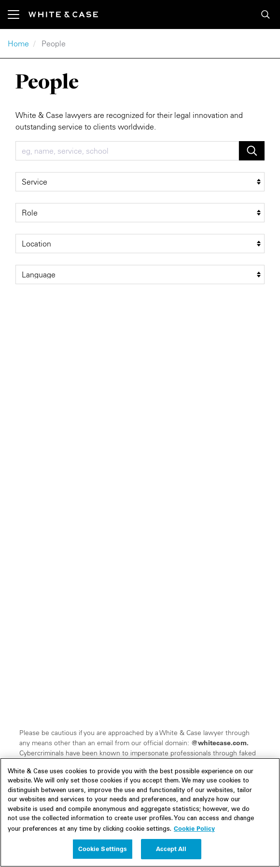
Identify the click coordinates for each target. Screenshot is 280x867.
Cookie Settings (102, 854)
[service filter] (140, 181)
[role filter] (140, 212)
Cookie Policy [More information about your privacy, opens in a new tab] (194, 834)
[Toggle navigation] (18, 14)
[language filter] (140, 274)
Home (18, 43)
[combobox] (127, 150)
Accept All (171, 854)
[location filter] (140, 243)
